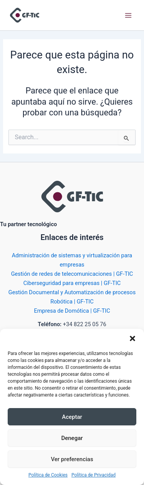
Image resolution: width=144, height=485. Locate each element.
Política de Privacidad (93, 475)
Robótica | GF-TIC (72, 301)
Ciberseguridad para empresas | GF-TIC (72, 283)
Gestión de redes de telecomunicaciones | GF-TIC (72, 273)
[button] (132, 338)
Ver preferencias (72, 459)
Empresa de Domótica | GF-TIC (72, 310)
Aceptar (72, 416)
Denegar (72, 438)
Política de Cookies (48, 475)
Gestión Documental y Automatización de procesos (72, 292)
